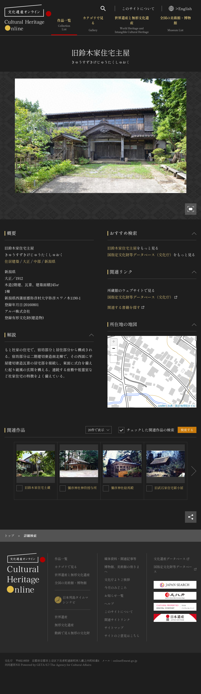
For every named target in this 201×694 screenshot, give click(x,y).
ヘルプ (109, 603)
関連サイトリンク (117, 619)
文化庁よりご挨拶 (117, 579)
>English (180, 8)
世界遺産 (61, 617)
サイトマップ (113, 627)
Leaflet (162, 405)
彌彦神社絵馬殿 (122, 487)
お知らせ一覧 (113, 595)
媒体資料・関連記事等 (120, 558)
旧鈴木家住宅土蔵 (37, 487)
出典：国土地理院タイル (181, 405)
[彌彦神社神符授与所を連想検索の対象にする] (63, 488)
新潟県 (49, 261)
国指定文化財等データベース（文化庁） (140, 254)
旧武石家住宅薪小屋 (169, 487)
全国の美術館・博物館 (175, 25)
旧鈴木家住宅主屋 (122, 248)
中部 (37, 261)
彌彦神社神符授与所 (82, 487)
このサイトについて (138, 8)
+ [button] (113, 342)
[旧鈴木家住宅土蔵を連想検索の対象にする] (19, 488)
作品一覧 (64, 25)
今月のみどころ (115, 587)
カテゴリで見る (93, 25)
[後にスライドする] (191, 471)
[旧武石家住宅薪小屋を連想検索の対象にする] (149, 488)
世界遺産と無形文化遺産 (132, 25)
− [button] (113, 349)
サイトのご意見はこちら (121, 635)
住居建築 (12, 261)
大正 (26, 261)
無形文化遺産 (64, 625)
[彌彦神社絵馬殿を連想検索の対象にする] (106, 488)
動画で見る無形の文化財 (72, 633)
